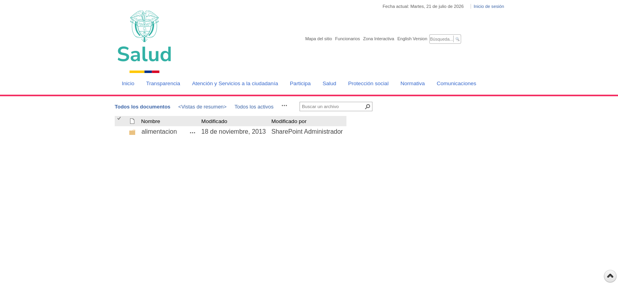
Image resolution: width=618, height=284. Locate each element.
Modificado (214, 121)
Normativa (412, 83)
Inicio (128, 83)
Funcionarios (347, 38)
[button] (284, 105)
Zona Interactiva (378, 38)
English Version (412, 38)
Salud (329, 83)
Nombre (150, 121)
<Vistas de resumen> (202, 107)
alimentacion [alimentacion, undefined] (159, 131)
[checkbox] (120, 121)
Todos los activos (254, 107)
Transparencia (163, 83)
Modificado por (289, 121)
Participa (300, 83)
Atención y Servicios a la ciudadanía (235, 83)
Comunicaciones (457, 83)
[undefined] (132, 133)
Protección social (368, 83)
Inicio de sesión (489, 6)
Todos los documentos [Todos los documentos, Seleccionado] (142, 107)
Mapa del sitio (318, 38)
